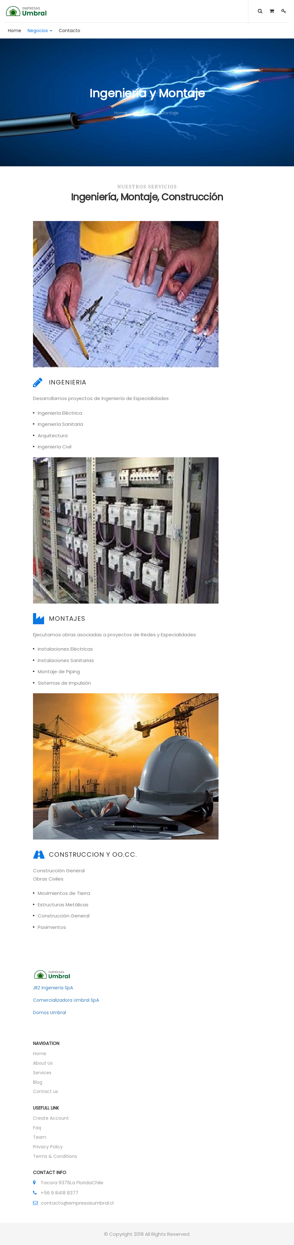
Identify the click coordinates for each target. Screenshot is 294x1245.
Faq (37, 1127)
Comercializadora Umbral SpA (66, 1000)
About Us (43, 1063)
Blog (37, 1082)
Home (120, 113)
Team (39, 1137)
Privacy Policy (48, 1147)
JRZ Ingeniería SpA (53, 988)
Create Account (51, 1118)
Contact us (45, 1091)
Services (42, 1072)
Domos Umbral (49, 1012)
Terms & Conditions (55, 1156)
